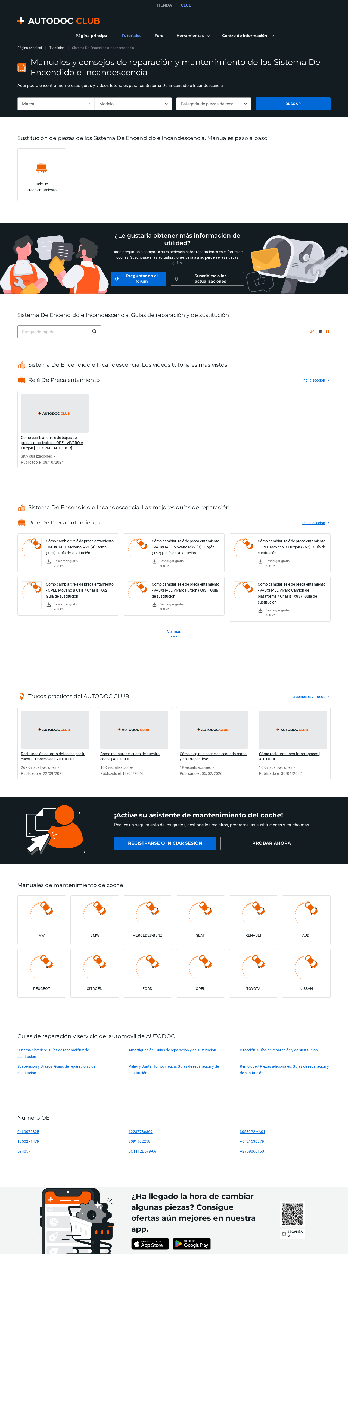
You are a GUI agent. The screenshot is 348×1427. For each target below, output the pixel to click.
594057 (23, 1151)
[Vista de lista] (320, 332)
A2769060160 (252, 1151)
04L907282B (28, 1131)
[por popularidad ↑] (312, 331)
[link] (92, 35)
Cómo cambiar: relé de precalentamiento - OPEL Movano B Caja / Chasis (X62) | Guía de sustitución (80, 590)
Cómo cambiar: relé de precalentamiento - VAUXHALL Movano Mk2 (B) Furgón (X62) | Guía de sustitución (185, 546)
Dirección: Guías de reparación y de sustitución (279, 1050)
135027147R (28, 1141)
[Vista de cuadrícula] (327, 332)
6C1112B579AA (142, 1151)
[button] (192, 35)
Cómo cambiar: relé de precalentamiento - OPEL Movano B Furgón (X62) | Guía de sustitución (292, 546)
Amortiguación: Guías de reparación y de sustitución (172, 1050)
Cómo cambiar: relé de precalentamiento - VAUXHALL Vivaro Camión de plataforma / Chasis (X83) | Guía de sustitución (291, 593)
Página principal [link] (29, 48)
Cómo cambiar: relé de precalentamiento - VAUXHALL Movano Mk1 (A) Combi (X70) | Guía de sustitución (80, 546)
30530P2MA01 (252, 1131)
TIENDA (164, 5)
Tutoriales (56, 48)
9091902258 (139, 1141)
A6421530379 (252, 1141)
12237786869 (141, 1131)
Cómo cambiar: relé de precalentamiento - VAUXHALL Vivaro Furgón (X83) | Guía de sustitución (185, 590)
